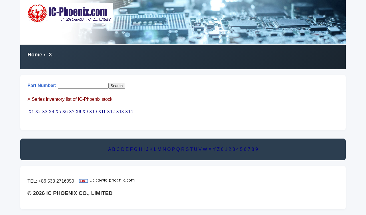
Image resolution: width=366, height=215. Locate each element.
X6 (65, 111)
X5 (58, 111)
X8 (78, 111)
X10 (93, 111)
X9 (85, 111)
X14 (129, 111)
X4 (51, 111)
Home (34, 55)
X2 (38, 111)
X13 (120, 111)
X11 (102, 111)
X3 (44, 111)
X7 (71, 111)
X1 (31, 111)
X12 (111, 111)
